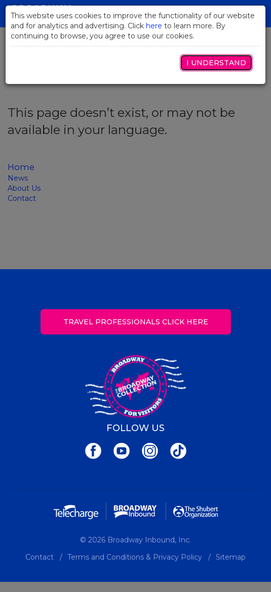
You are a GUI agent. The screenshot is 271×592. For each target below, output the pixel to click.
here (154, 25)
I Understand (216, 62)
